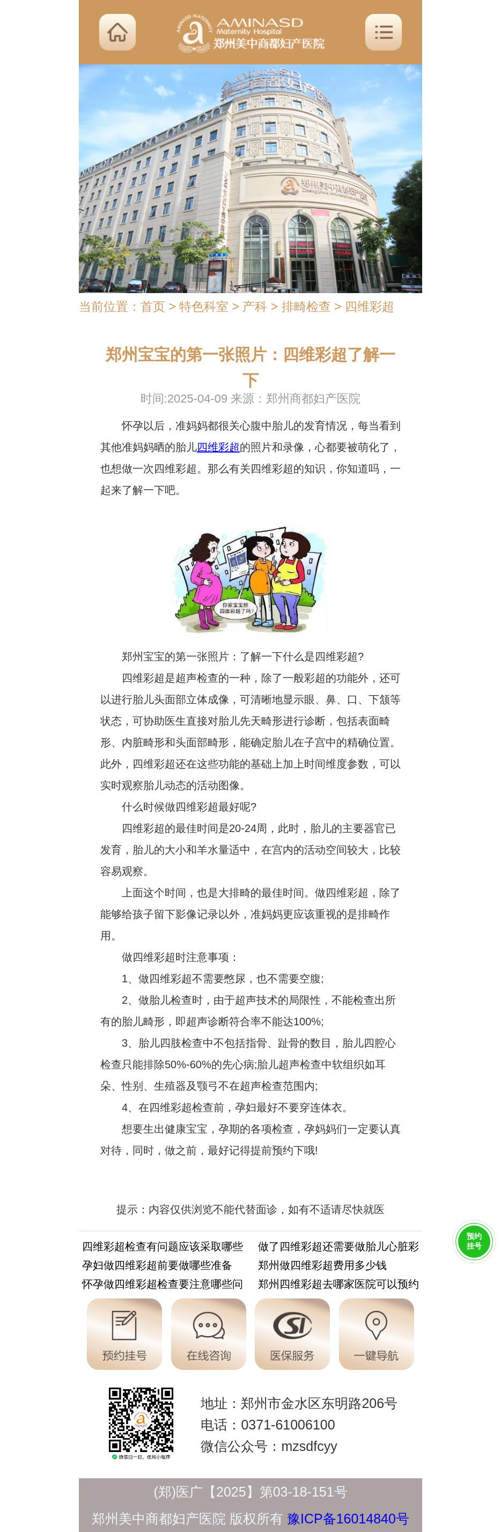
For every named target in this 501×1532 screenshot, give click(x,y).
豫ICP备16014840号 (348, 1518)
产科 (254, 306)
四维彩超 (369, 306)
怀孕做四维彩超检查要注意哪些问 (162, 1286)
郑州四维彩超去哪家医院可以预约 (338, 1286)
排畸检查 (306, 306)
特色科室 (204, 306)
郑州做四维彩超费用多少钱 (322, 1267)
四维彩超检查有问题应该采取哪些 (162, 1248)
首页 (153, 306)
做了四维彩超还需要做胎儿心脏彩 (338, 1248)
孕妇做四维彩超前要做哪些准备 (157, 1267)
